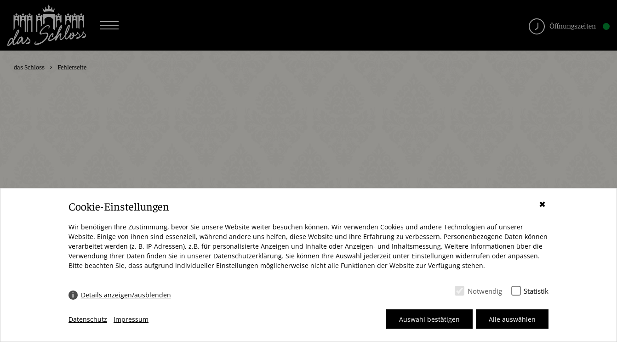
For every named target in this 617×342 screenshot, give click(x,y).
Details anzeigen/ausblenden (126, 295)
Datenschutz (88, 319)
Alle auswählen (512, 319)
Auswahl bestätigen (429, 319)
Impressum (131, 319)
